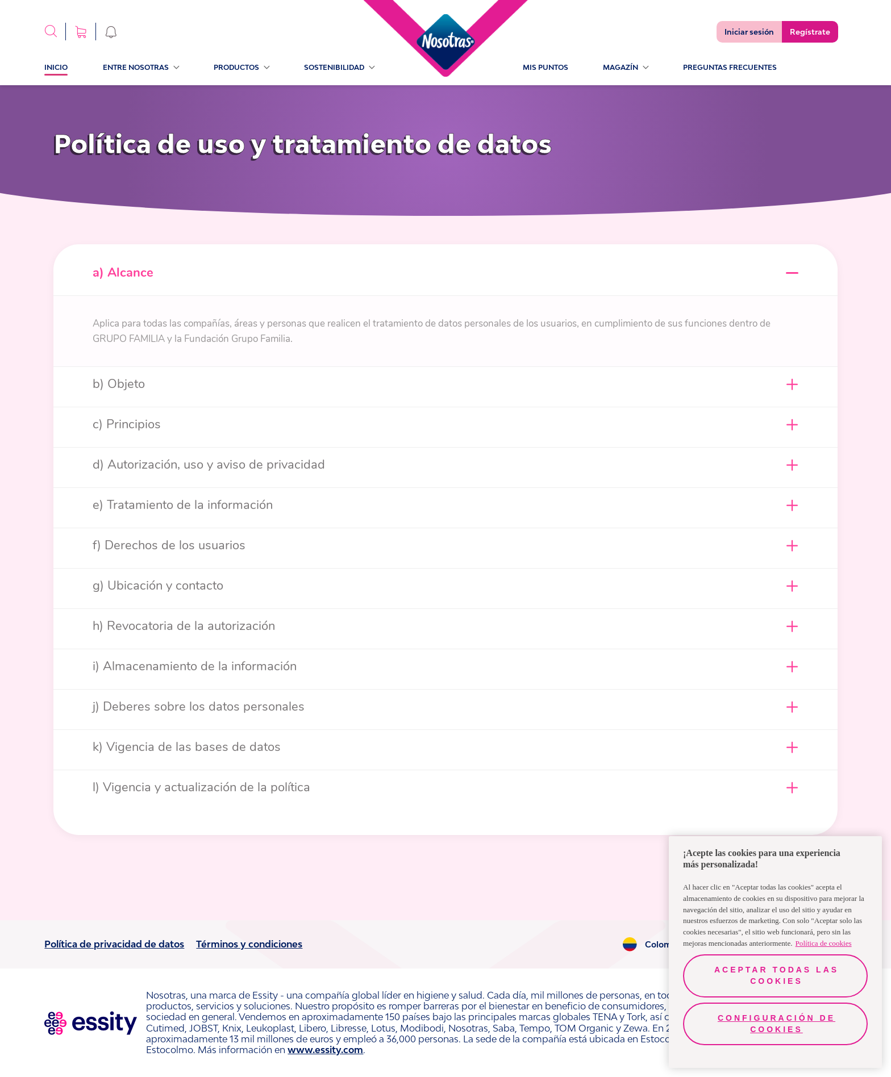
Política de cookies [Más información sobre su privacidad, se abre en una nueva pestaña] (824, 943)
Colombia (664, 945)
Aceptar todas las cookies (776, 975)
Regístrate (810, 31)
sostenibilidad (339, 67)
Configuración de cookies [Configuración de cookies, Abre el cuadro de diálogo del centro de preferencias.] (776, 1023)
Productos (241, 67)
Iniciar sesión (749, 31)
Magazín (625, 67)
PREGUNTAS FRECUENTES (730, 67)
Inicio (56, 67)
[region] (775, 952)
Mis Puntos (545, 67)
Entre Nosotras (141, 67)
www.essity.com (325, 1049)
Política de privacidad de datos (114, 944)
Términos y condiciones (249, 944)
